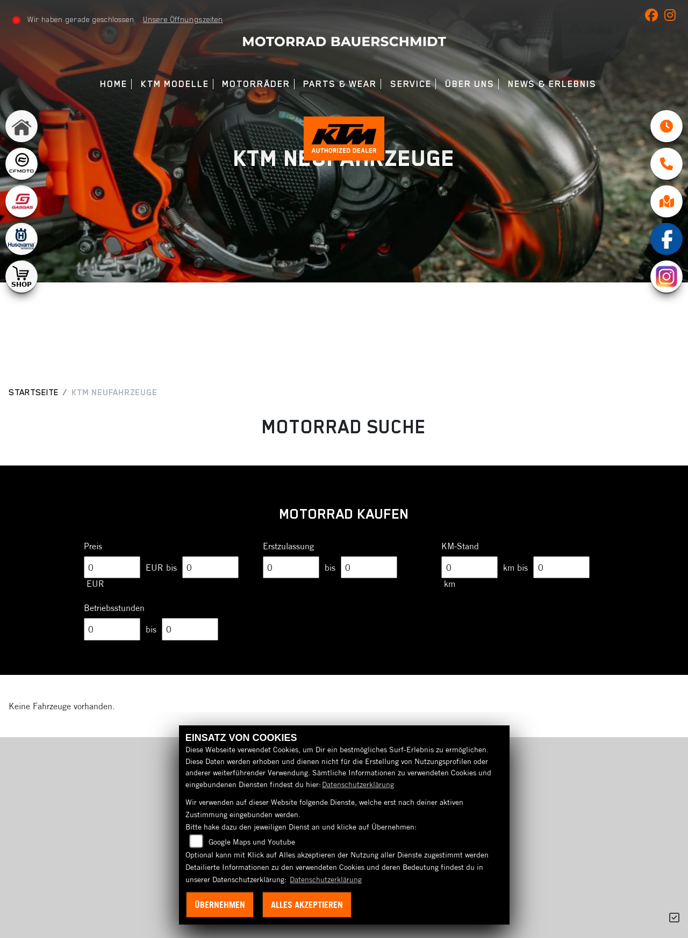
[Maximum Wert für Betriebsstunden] (190, 629)
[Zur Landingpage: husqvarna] (21, 239)
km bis (515, 567)
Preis (93, 546)
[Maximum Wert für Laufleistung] (561, 567)
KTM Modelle (175, 84)
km (449, 583)
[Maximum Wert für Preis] (210, 567)
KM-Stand (460, 546)
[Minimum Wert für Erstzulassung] (291, 567)
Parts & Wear (340, 84)
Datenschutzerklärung (358, 784)
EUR (95, 583)
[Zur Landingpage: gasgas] (21, 201)
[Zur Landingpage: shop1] (21, 276)
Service (411, 84)
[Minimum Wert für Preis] (112, 567)
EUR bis (161, 567)
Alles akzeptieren (307, 904)
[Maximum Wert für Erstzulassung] (369, 567)
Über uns (469, 84)
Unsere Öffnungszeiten (183, 19)
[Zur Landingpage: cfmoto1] (21, 164)
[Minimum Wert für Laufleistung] (469, 567)
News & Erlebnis (552, 84)
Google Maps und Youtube (252, 842)
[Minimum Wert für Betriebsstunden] (112, 629)
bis (330, 567)
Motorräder (256, 84)
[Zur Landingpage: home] (21, 126)
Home (113, 84)
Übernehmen (220, 904)
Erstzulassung (288, 546)
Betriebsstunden (114, 607)
